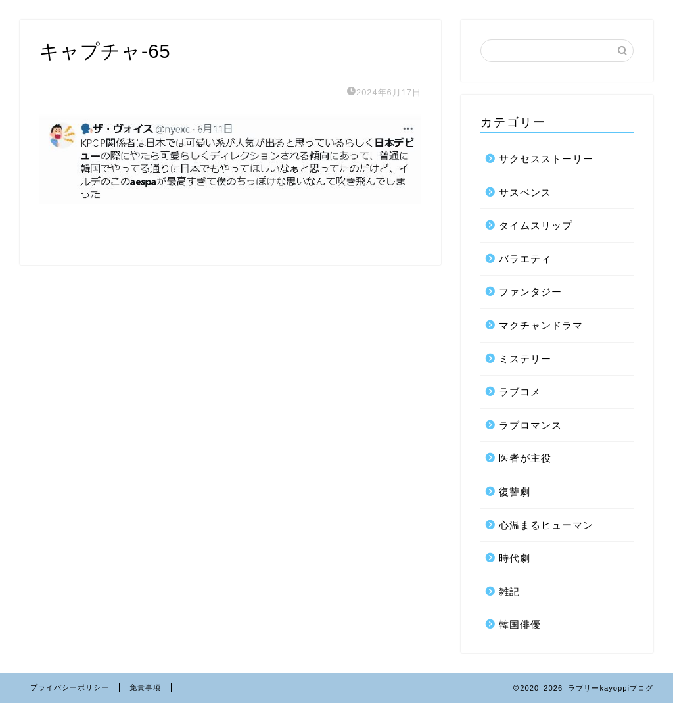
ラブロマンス (530, 425)
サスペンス (525, 192)
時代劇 (514, 558)
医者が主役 (525, 458)
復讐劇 (514, 491)
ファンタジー (530, 291)
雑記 (509, 591)
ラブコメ (520, 391)
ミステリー (525, 358)
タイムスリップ (535, 225)
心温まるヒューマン (546, 525)
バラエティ (525, 258)
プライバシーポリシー (69, 687)
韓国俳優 (520, 624)
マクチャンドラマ (541, 325)
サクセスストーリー (546, 158)
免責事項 (145, 687)
